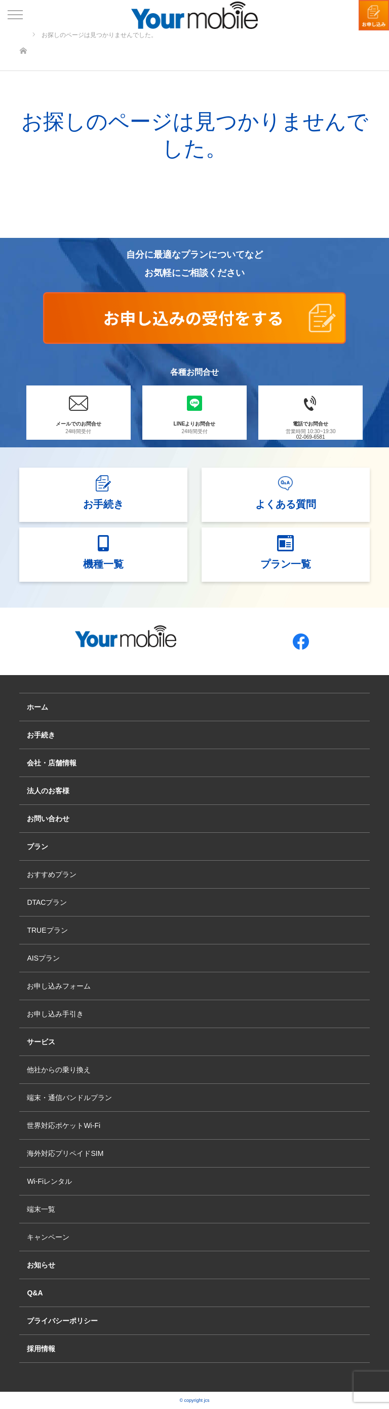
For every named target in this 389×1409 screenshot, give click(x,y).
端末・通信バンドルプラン (69, 1098)
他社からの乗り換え (59, 1070)
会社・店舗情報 (51, 763)
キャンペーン (48, 1237)
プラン (37, 846)
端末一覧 (41, 1209)
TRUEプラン (47, 930)
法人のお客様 (48, 791)
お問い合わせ (48, 819)
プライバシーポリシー (62, 1321)
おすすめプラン (51, 874)
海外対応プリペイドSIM (65, 1153)
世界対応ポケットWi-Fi (63, 1125)
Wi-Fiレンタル (49, 1181)
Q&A (35, 1293)
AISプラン (43, 958)
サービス (41, 1042)
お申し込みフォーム (59, 986)
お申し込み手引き (55, 1014)
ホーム (37, 707)
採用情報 (41, 1349)
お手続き (41, 735)
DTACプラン (47, 902)
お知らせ (41, 1265)
